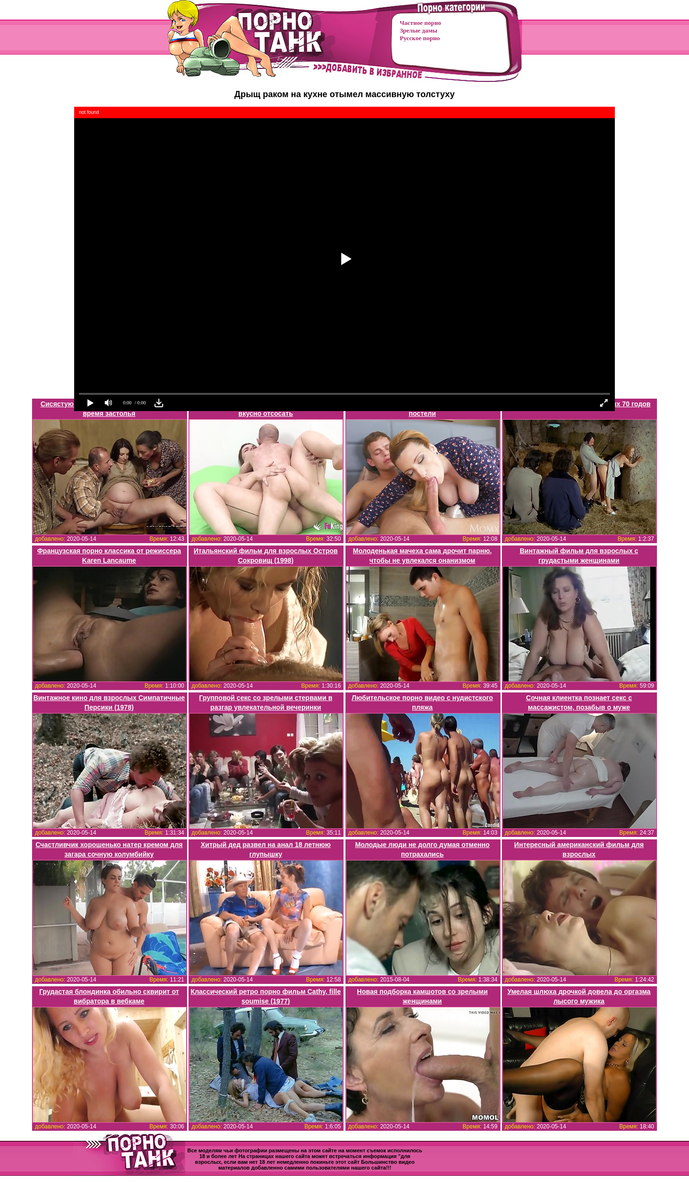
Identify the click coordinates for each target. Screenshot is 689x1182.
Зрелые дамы (418, 30)
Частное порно (420, 22)
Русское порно (420, 38)
